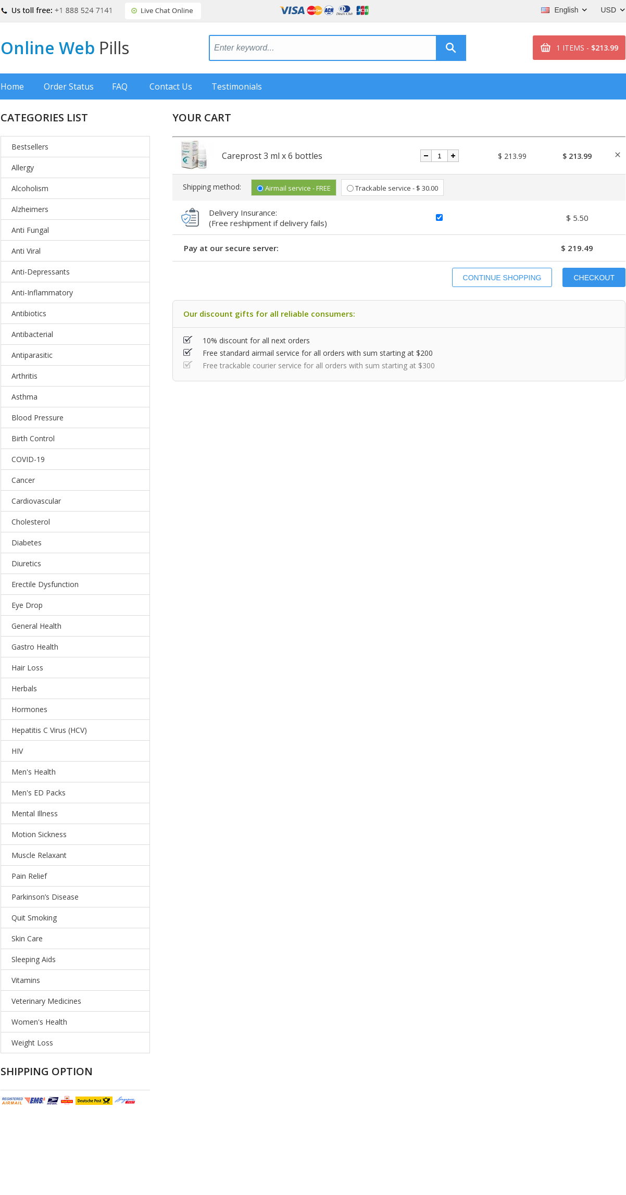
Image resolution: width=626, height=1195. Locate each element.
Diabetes (26, 542)
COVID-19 (28, 459)
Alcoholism (29, 188)
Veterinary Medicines (46, 1001)
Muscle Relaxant (39, 855)
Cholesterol (30, 522)
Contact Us (170, 86)
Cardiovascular (36, 501)
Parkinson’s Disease (45, 897)
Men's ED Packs (38, 793)
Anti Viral (26, 251)
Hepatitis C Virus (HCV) (49, 730)
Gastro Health (34, 647)
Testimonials (236, 86)
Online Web (65, 47)
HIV (17, 751)
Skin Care (27, 938)
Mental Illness (34, 813)
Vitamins (25, 980)
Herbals (24, 688)
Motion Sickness (39, 834)
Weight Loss (32, 1043)
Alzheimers (29, 209)
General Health (36, 626)
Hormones (29, 709)
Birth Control (33, 438)
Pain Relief (29, 876)
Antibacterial (32, 334)
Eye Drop (27, 605)
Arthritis (24, 376)
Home (12, 86)
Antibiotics (28, 313)
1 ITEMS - (587, 48)
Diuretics (26, 563)
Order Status (69, 86)
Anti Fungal (30, 230)
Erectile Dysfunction (45, 584)
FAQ (120, 86)
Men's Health (33, 772)
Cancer (23, 480)
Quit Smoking (34, 918)
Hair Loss (27, 668)
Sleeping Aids (33, 959)
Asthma (24, 397)
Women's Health (39, 1022)
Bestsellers (29, 147)
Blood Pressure (37, 417)
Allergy (22, 167)
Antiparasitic (32, 355)
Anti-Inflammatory (42, 292)
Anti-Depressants (40, 272)
